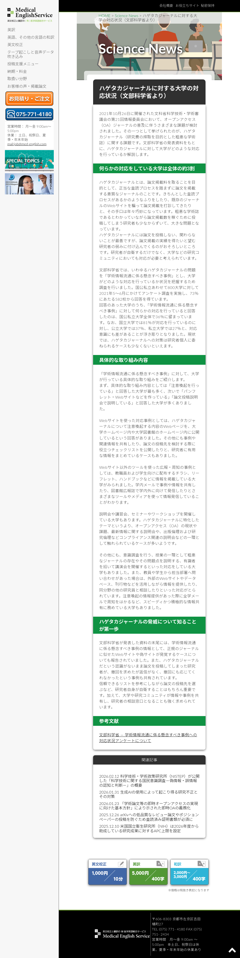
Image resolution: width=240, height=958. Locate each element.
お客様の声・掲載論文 (26, 86)
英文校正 (15, 44)
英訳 (11, 29)
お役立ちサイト (187, 5)
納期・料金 (17, 71)
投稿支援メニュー (23, 63)
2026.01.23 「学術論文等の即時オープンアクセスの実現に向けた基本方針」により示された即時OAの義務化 (148, 805)
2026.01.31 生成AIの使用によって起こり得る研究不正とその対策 (148, 794)
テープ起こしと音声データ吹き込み (30, 54)
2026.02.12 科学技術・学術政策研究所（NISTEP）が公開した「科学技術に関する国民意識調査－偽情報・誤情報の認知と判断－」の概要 (149, 780)
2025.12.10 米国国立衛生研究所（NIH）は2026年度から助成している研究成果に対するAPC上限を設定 (149, 828)
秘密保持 (208, 5)
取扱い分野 (17, 78)
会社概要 (166, 5)
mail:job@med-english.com (26, 144)
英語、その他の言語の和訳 (30, 37)
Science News (126, 15)
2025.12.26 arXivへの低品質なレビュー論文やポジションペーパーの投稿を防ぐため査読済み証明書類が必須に (149, 816)
